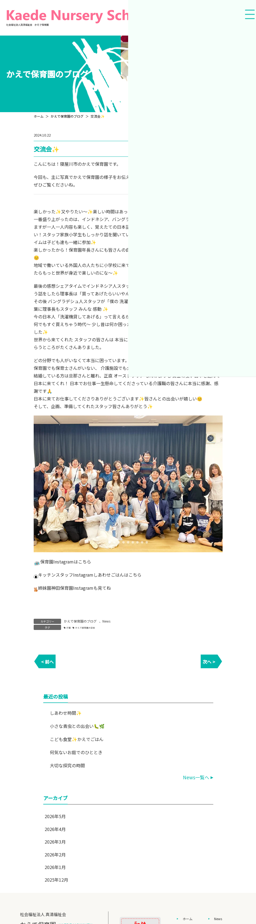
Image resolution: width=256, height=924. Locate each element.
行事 (69, 627)
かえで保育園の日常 (85, 627)
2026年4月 (55, 829)
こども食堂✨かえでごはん (76, 739)
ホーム (187, 918)
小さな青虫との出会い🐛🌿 (77, 726)
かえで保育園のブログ (80, 621)
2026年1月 (55, 867)
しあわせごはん (108, 574)
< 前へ (47, 661)
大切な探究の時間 (67, 765)
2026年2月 (55, 854)
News (106, 621)
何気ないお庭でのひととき (76, 752)
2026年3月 (55, 841)
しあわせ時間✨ (65, 713)
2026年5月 (55, 816)
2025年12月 (56, 879)
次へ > (209, 661)
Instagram (63, 561)
